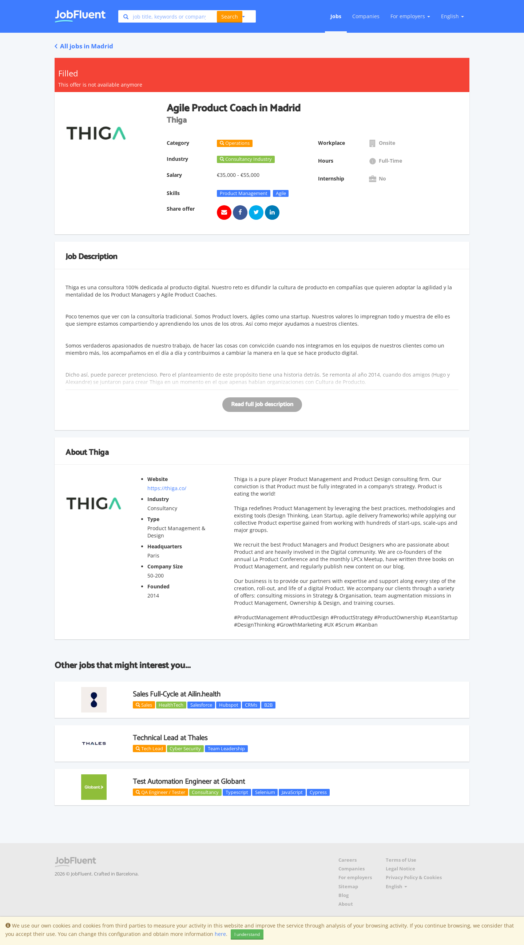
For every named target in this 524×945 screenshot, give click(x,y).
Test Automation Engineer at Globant (189, 782)
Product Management (243, 193)
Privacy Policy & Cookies (414, 877)
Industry (158, 499)
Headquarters (164, 546)
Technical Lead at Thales (170, 738)
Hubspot (228, 705)
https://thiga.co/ (166, 488)
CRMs (251, 705)
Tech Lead (149, 748)
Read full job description (262, 404)
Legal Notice (400, 869)
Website (157, 479)
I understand (247, 934)
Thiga (99, 452)
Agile (281, 193)
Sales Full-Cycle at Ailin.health (177, 694)
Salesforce (201, 705)
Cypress (318, 792)
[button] (231, 16)
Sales (144, 705)
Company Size (165, 566)
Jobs (335, 16)
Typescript (237, 792)
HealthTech (171, 705)
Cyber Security (185, 748)
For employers (355, 877)
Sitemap (348, 887)
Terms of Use (401, 860)
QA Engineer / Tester (160, 792)
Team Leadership (226, 748)
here (220, 933)
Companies (366, 16)
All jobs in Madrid (84, 46)
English (452, 16)
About (345, 904)
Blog (343, 895)
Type (153, 519)
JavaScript (292, 792)
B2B (268, 705)
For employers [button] (410, 16)
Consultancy (205, 792)
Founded (158, 586)
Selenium (265, 792)
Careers (347, 860)
